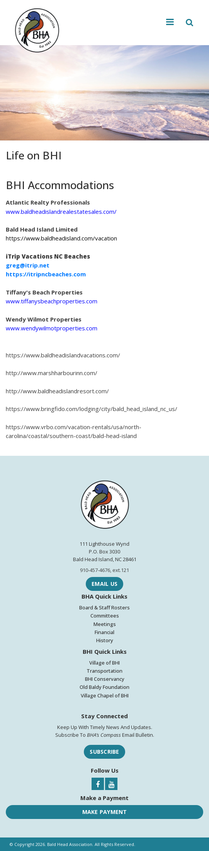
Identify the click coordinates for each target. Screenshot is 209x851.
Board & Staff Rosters (104, 607)
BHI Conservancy (104, 678)
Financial (104, 632)
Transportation (104, 670)
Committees (104, 615)
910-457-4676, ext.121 (104, 570)
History (104, 640)
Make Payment (104, 811)
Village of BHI (104, 662)
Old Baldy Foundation (104, 687)
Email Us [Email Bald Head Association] (104, 583)
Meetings (104, 624)
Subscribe (104, 751)
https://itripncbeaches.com (46, 274)
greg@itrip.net (27, 265)
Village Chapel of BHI (105, 695)
